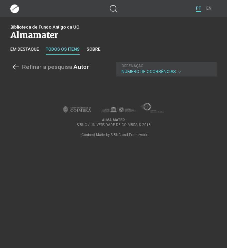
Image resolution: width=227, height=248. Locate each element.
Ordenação (132, 66)
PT (198, 8)
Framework (138, 135)
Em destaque (24, 49)
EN (208, 8)
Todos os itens (63, 49)
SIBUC (116, 135)
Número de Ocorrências (165, 69)
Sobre (93, 49)
